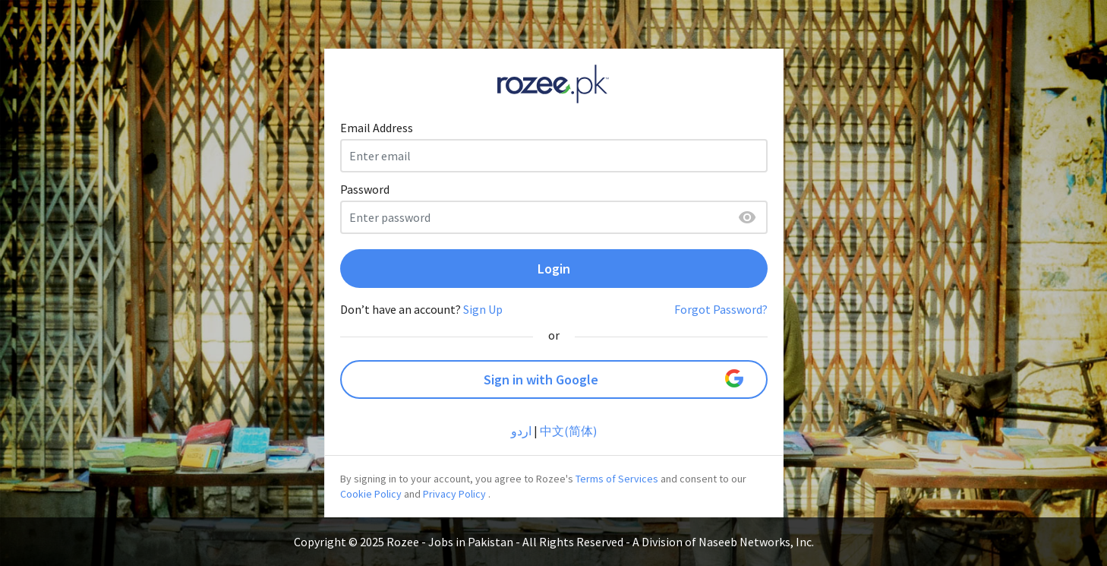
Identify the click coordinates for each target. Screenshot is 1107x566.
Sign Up (483, 309)
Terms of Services (617, 478)
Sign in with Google (613, 378)
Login (554, 268)
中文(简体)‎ (568, 430)
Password (365, 189)
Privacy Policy (454, 494)
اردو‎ (521, 430)
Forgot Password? (721, 309)
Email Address (376, 127)
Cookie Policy (371, 494)
